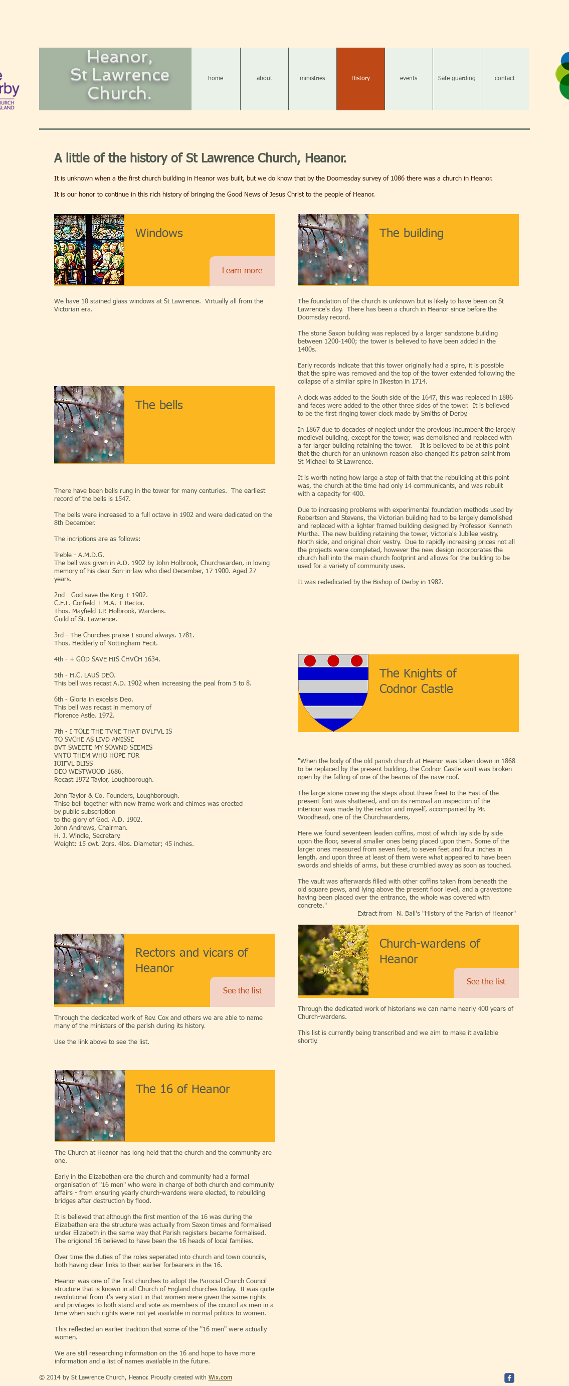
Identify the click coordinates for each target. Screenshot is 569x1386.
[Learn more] (242, 271)
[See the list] (242, 992)
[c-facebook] (509, 1378)
